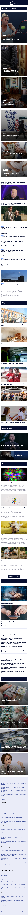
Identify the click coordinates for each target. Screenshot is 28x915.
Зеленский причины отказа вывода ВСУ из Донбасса (12, 224)
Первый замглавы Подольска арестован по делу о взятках (13, 832)
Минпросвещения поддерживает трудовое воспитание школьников (11, 344)
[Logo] (14, 3)
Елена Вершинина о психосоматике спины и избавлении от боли (13, 172)
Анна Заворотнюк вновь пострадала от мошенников (12, 834)
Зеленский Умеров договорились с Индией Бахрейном (12, 103)
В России (5, 68)
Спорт (4, 35)
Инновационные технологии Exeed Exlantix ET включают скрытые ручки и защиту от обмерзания (13, 643)
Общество (5, 151)
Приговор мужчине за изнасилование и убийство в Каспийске (13, 829)
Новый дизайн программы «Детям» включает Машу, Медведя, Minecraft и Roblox (12, 664)
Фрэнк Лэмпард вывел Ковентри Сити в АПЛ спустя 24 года (13, 862)
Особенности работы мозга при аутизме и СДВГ (13, 507)
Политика (2, 226)
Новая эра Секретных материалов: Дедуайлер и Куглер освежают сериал (13, 204)
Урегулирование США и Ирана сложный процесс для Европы (11, 136)
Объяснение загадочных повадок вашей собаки (13, 535)
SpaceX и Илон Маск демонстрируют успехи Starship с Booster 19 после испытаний (13, 651)
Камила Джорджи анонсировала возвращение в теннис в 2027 (12, 38)
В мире (4, 100)
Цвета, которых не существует (8, 482)
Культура (3, 180)
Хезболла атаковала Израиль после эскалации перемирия (13, 884)
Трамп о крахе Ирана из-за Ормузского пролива (11, 881)
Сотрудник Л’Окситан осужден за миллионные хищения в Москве (12, 71)
